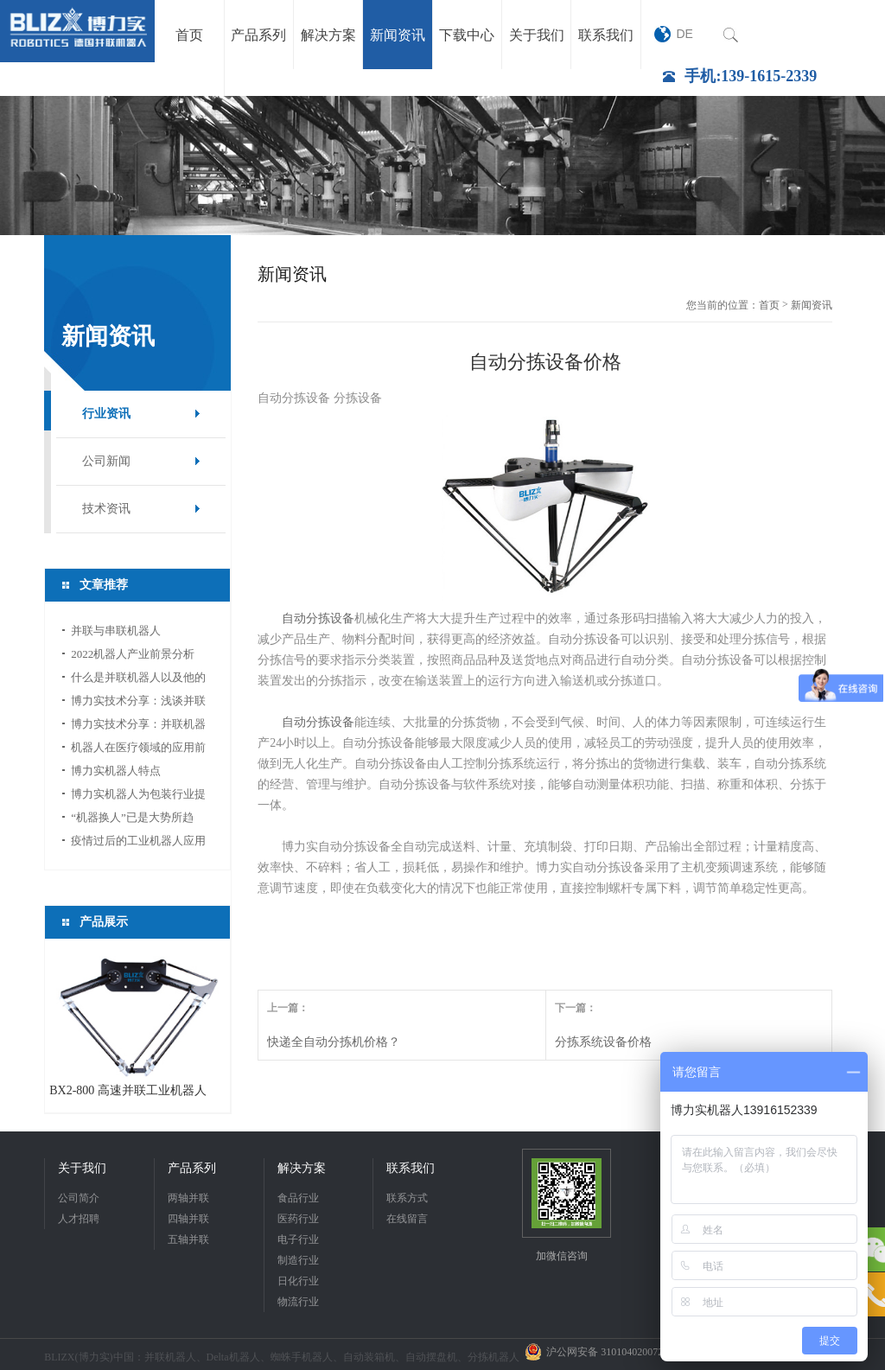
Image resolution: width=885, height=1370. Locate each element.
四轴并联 (188, 1219)
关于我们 (82, 1168)
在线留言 (407, 1219)
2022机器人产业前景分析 (132, 653)
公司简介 (78, 1198)
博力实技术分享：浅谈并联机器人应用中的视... (138, 703)
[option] (442, 165)
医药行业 (298, 1219)
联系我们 (410, 1168)
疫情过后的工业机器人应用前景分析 (138, 843)
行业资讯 (106, 413)
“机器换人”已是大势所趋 (132, 817)
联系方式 (407, 1198)
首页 (769, 305)
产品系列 (192, 1168)
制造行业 (298, 1260)
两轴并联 (188, 1198)
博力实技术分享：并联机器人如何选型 (138, 726)
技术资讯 (106, 508)
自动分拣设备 (318, 618)
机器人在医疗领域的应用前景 (138, 750)
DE (684, 34)
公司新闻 (106, 461)
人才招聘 (78, 1219)
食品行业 (298, 1198)
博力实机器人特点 (116, 770)
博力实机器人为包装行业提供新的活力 (138, 796)
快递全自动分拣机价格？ (333, 1041)
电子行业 (298, 1239)
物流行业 (298, 1302)
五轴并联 (188, 1239)
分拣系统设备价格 (603, 1041)
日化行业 (298, 1281)
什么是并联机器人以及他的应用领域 (138, 680)
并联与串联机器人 (116, 630)
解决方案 (301, 1168)
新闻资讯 (811, 305)
